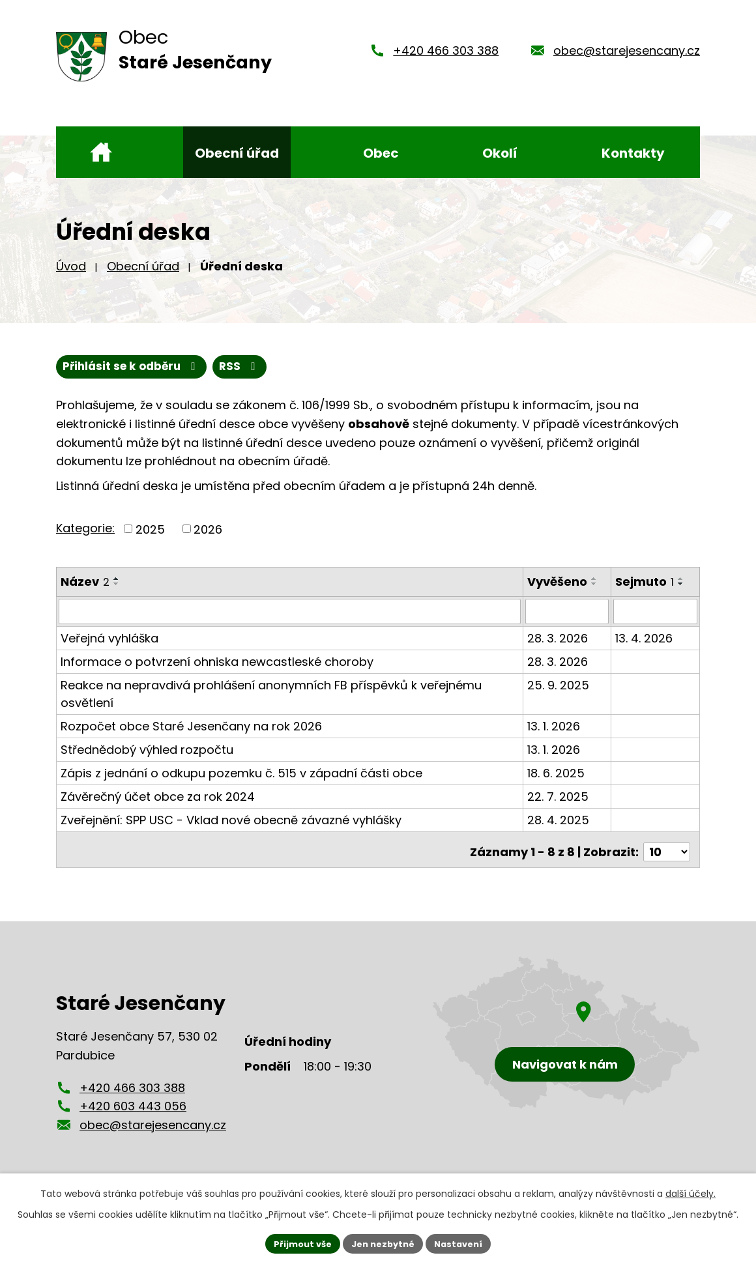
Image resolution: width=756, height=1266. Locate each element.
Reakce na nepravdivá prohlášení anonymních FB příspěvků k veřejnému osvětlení (271, 695)
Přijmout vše (297, 1242)
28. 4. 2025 (559, 821)
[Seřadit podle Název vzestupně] (116, 580)
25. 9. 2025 (559, 686)
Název (85, 583)
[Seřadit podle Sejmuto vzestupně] (682, 580)
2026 (208, 531)
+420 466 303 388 (446, 50)
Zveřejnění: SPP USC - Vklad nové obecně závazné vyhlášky (231, 821)
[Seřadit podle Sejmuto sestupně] (682, 585)
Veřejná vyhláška (109, 639)
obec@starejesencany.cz (626, 50)
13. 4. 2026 (644, 639)
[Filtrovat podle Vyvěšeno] (568, 612)
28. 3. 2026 (559, 639)
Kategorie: (85, 529)
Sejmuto (645, 583)
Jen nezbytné (383, 1242)
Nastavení (464, 1242)
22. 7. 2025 (559, 797)
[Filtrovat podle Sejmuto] (655, 612)
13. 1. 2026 (555, 727)
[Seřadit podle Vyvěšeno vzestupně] (596, 580)
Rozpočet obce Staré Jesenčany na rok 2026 (191, 727)
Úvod (71, 266)
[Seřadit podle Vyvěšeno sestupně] (596, 585)
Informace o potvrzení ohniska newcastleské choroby (217, 662)
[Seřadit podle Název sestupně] (116, 585)
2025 (150, 531)
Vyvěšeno (559, 583)
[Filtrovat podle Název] (290, 612)
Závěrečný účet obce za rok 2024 (158, 797)
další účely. (690, 1191)
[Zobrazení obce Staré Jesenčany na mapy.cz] (566, 1029)
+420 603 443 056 (133, 1102)
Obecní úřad (143, 266)
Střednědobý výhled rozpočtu (147, 750)
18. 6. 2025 (557, 774)
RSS (84, 368)
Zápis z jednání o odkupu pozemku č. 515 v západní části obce (241, 774)
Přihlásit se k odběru (199, 368)
